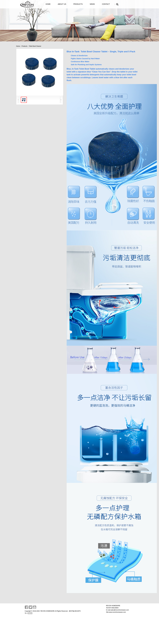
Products (24, 46)
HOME (48, 4)
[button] (117, 5)
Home (18, 46)
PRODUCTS (78, 4)
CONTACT (106, 4)
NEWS (92, 4)
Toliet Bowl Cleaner (35, 46)
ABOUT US (62, 4)
